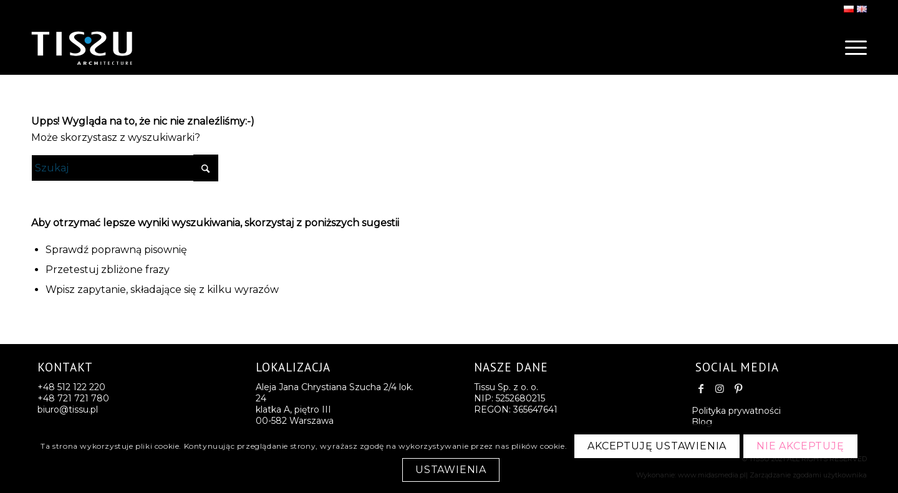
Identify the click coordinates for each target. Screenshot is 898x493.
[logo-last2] (106, 47)
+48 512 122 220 (71, 387)
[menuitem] (852, 47)
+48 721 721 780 (73, 398)
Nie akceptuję (800, 446)
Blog (702, 422)
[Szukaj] (124, 168)
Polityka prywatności (736, 410)
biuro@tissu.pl (67, 409)
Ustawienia (450, 470)
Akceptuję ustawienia (657, 446)
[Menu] (852, 47)
